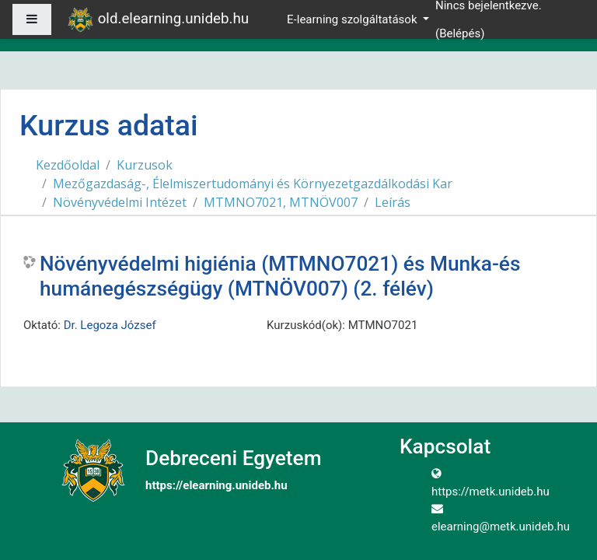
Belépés (459, 33)
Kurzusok (145, 164)
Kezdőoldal (68, 164)
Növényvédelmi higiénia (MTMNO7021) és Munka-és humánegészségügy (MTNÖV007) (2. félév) (280, 276)
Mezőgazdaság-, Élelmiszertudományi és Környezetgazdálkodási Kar (252, 183)
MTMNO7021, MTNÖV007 (281, 202)
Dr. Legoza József (110, 325)
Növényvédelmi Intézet (120, 202)
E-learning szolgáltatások (353, 19)
